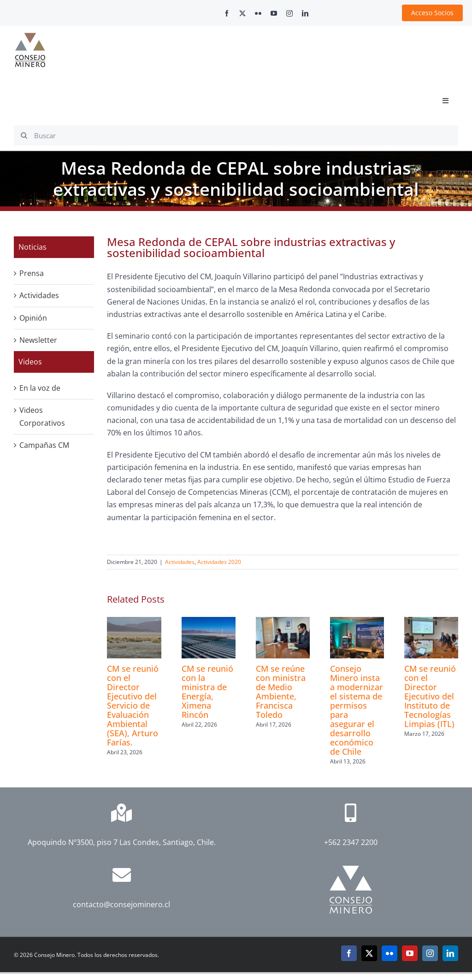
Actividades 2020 (219, 562)
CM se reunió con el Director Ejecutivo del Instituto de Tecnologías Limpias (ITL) (430, 696)
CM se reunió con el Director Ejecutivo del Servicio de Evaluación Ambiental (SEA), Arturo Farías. (133, 705)
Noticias (32, 247)
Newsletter (38, 340)
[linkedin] (305, 13)
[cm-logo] (30, 36)
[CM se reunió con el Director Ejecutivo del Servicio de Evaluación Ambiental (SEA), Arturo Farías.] (134, 622)
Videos (30, 362)
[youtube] (274, 13)
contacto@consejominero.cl (121, 904)
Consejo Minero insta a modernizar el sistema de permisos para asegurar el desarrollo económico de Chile (356, 710)
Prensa (31, 273)
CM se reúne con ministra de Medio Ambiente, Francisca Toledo (281, 691)
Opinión (33, 318)
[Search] (24, 135)
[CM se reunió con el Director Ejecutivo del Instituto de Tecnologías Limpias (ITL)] (431, 622)
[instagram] (289, 13)
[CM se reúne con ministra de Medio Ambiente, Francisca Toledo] (283, 622)
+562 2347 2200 (351, 842)
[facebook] (227, 13)
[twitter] (242, 13)
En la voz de (39, 388)
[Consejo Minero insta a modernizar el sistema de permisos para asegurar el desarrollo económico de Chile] (357, 622)
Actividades (180, 562)
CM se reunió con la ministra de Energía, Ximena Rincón (207, 691)
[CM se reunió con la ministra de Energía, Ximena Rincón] (209, 622)
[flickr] (258, 13)
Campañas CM (44, 445)
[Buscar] (236, 135)
